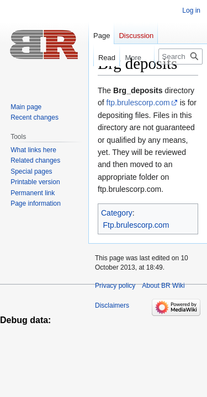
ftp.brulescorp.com (138, 102)
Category (116, 212)
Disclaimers (112, 305)
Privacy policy (115, 285)
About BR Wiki (163, 285)
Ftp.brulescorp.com (136, 225)
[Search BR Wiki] (180, 57)
